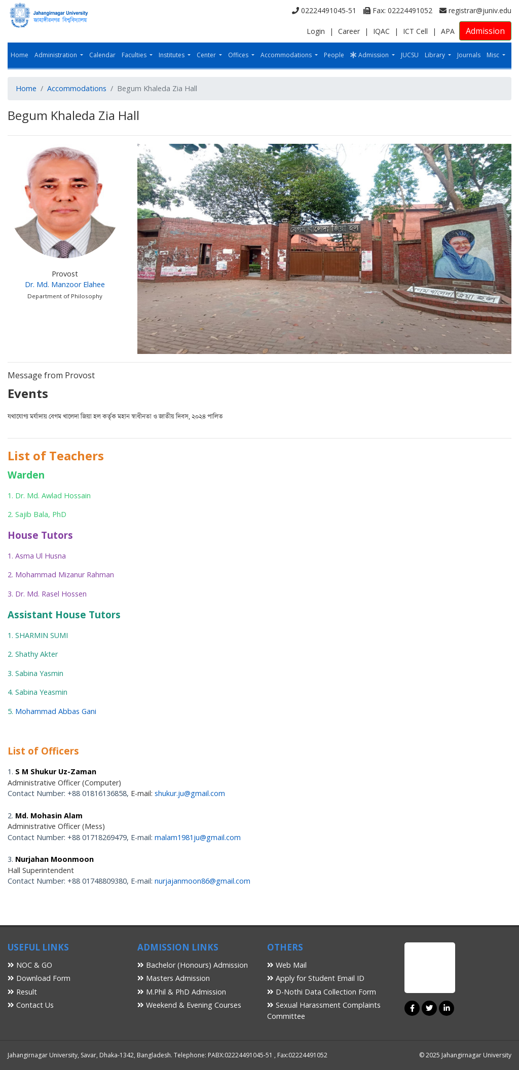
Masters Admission (173, 978)
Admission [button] (370, 55)
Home (19, 55)
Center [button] (207, 55)
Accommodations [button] (287, 55)
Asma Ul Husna (40, 556)
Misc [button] (494, 55)
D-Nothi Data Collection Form (321, 992)
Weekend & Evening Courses (189, 1005)
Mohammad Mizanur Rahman (64, 574)
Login (316, 31)
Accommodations (76, 88)
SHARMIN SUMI (41, 635)
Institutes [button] (172, 55)
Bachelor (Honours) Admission (192, 965)
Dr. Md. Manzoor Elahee (65, 284)
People (334, 55)
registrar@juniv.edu (475, 10)
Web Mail (287, 965)
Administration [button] (56, 55)
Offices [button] (239, 55)
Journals (468, 55)
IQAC (381, 31)
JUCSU (410, 55)
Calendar (102, 55)
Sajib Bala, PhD (40, 514)
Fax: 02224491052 (397, 10)
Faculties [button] (135, 55)
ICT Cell (415, 31)
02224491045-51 (324, 10)
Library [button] (436, 55)
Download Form (39, 978)
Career (349, 31)
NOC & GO (30, 965)
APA (448, 31)
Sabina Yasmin (39, 673)
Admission (485, 30)
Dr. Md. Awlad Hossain (53, 495)
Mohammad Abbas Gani (55, 711)
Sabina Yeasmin (41, 692)
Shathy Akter (36, 654)
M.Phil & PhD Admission (181, 992)
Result (22, 992)
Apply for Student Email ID (315, 978)
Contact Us (31, 1005)
